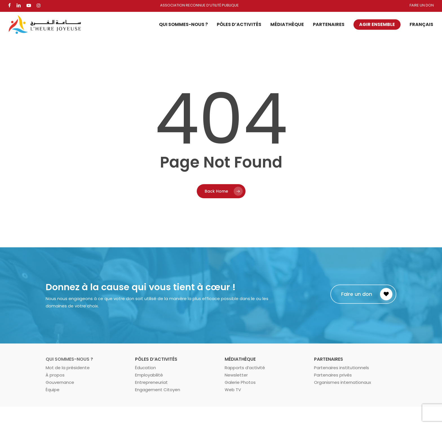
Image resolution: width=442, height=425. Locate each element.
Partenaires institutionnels (341, 368)
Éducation (145, 368)
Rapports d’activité (245, 368)
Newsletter (236, 375)
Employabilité (149, 375)
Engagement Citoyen (157, 390)
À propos (55, 375)
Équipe (52, 390)
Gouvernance (60, 382)
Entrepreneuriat (151, 382)
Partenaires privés (333, 375)
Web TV (233, 390)
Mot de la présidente (68, 368)
